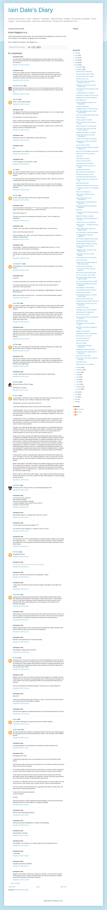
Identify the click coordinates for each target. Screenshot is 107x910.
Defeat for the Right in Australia (84, 216)
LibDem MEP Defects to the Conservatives (83, 198)
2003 (76, 399)
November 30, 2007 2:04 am (20, 480)
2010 (76, 58)
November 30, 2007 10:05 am (21, 669)
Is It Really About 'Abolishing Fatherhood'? (84, 346)
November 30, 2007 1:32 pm (20, 748)
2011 (76, 55)
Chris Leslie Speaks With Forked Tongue (87, 115)
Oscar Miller (16, 303)
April (77, 382)
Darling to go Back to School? (84, 120)
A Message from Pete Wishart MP (85, 349)
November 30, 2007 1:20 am (20, 376)
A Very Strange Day (81, 260)
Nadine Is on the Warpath (83, 331)
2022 (76, 53)
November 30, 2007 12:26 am (21, 322)
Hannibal (15, 99)
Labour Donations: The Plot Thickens (86, 126)
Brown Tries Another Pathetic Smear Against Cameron (86, 278)
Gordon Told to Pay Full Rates (84, 266)
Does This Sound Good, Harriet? (85, 76)
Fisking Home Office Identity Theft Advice (87, 301)
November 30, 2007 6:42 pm (20, 866)
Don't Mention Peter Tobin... (83, 355)
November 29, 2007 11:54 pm (21, 65)
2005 (76, 394)
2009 (76, 60)
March (78, 384)
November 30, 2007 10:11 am (21, 688)
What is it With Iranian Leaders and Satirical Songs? (85, 229)
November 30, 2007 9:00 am (20, 567)
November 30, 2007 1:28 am (20, 390)
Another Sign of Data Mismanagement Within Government (86, 263)
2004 (76, 397)
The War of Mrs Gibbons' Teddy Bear (86, 138)
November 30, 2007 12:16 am (21, 239)
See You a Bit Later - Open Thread (85, 275)
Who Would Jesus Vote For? (84, 336)
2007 (76, 65)
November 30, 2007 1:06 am (20, 366)
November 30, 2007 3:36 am (20, 490)
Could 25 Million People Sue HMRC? (86, 290)
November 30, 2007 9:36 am (20, 606)
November (79, 69)
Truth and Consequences (83, 338)
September (79, 370)
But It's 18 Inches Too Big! (83, 292)
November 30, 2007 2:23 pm (20, 835)
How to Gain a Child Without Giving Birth (87, 151)
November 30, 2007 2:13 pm (20, 815)
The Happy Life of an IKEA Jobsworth (86, 310)
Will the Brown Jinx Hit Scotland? (85, 364)
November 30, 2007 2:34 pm (20, 845)
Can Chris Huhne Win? (82, 340)
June (77, 377)
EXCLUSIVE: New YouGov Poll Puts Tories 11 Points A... (86, 129)
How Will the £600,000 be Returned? (86, 177)
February (79, 386)
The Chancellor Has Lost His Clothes (86, 257)
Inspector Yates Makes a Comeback (86, 132)
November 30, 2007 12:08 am (21, 154)
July (77, 374)
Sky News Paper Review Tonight (85, 74)
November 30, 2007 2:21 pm (20, 825)
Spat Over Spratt (80, 117)
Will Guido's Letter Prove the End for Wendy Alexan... (86, 85)
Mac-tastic (79, 209)
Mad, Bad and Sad (81, 362)
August (78, 372)
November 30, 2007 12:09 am (21, 164)
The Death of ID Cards (82, 307)
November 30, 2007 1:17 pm (20, 737)
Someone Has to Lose (82, 79)
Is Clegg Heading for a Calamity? (85, 93)
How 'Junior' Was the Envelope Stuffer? (87, 281)
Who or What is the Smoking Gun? (85, 172)
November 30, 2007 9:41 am (20, 620)
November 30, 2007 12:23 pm (21, 714)
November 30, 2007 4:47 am (20, 507)
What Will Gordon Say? (82, 183)
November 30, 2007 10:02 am (21, 652)
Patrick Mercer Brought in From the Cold (87, 95)
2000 (76, 401)
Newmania (16, 382)
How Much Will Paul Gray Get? (84, 298)
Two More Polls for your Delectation (86, 222)
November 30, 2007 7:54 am (20, 531)
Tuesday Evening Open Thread (84, 174)
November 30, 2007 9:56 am (20, 642)
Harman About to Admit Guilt (84, 71)
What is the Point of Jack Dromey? (85, 153)
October (78, 367)
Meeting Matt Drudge (82, 321)
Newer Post (12, 887)
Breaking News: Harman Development (86, 97)
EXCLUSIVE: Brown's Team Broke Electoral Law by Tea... (85, 82)
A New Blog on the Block (83, 158)
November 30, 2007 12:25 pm (21, 724)
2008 (76, 62)
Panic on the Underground (83, 192)
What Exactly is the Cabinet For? (85, 312)
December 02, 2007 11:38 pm (21, 879)
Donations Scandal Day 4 (83, 169)
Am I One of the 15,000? (83, 314)
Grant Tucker (80, 409)
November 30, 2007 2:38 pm (20, 856)
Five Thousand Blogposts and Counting (87, 239)
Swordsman (16, 485)
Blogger (61, 901)
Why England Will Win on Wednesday (86, 333)
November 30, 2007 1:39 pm (20, 804)
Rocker (15, 719)
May (77, 379)
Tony (14, 169)
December (79, 67)
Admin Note (79, 156)
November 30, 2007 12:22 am (21, 270)
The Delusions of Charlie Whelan (85, 287)
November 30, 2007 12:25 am (21, 297)
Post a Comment (15, 883)
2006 (76, 392)
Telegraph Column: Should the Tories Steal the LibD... (86, 250)
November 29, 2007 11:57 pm (21, 94)
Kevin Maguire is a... (81, 100)
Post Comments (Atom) (22, 890)
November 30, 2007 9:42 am (20, 632)
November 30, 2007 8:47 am (20, 556)
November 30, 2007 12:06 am (21, 140)
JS (77, 414)
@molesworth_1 (17, 264)
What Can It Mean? (81, 343)
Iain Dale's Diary (30, 9)
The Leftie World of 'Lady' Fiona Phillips (87, 232)
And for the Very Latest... (83, 106)
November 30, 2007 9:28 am (20, 589)
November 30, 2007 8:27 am (20, 546)
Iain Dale (15, 195)
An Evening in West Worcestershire (85, 241)
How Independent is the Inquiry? (85, 163)
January (78, 389)
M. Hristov (16, 395)
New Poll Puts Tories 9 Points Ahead (86, 272)
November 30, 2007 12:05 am (21, 130)
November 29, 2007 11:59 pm (21, 104)
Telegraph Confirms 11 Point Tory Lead (86, 108)
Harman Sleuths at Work (83, 145)
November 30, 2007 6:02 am (20, 517)
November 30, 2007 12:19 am (21, 258)
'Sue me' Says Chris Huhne (83, 161)
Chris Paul (16, 552)
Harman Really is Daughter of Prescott (86, 243)
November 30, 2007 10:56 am (21, 703)
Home (38, 887)
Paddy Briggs (17, 729)
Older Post (63, 887)
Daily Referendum (18, 85)
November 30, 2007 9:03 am (20, 577)
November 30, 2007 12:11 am (21, 220)
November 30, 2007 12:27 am (21, 339)
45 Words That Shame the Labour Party (87, 185)
